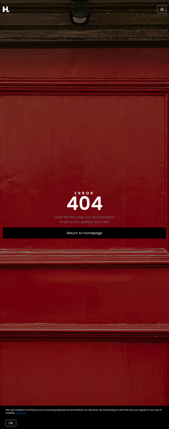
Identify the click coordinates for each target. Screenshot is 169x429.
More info (21, 413)
